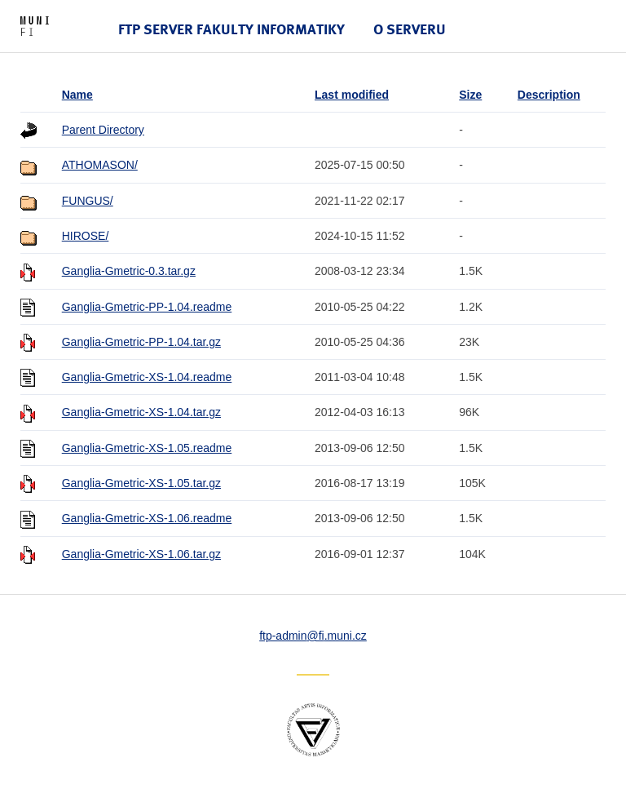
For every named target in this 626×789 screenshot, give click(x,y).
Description (549, 94)
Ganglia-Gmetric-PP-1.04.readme (147, 306)
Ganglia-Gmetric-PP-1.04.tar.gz (141, 341)
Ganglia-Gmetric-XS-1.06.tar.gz (141, 554)
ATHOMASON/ (100, 164)
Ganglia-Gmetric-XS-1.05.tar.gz (141, 483)
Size (470, 94)
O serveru (409, 29)
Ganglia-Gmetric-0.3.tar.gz (129, 270)
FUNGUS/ (87, 200)
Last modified (352, 94)
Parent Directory (103, 129)
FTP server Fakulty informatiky (231, 29)
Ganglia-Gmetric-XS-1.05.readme (147, 447)
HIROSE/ (85, 235)
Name (77, 94)
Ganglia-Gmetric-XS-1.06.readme (147, 518)
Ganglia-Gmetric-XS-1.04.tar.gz (141, 412)
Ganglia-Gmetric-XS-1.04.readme (147, 376)
